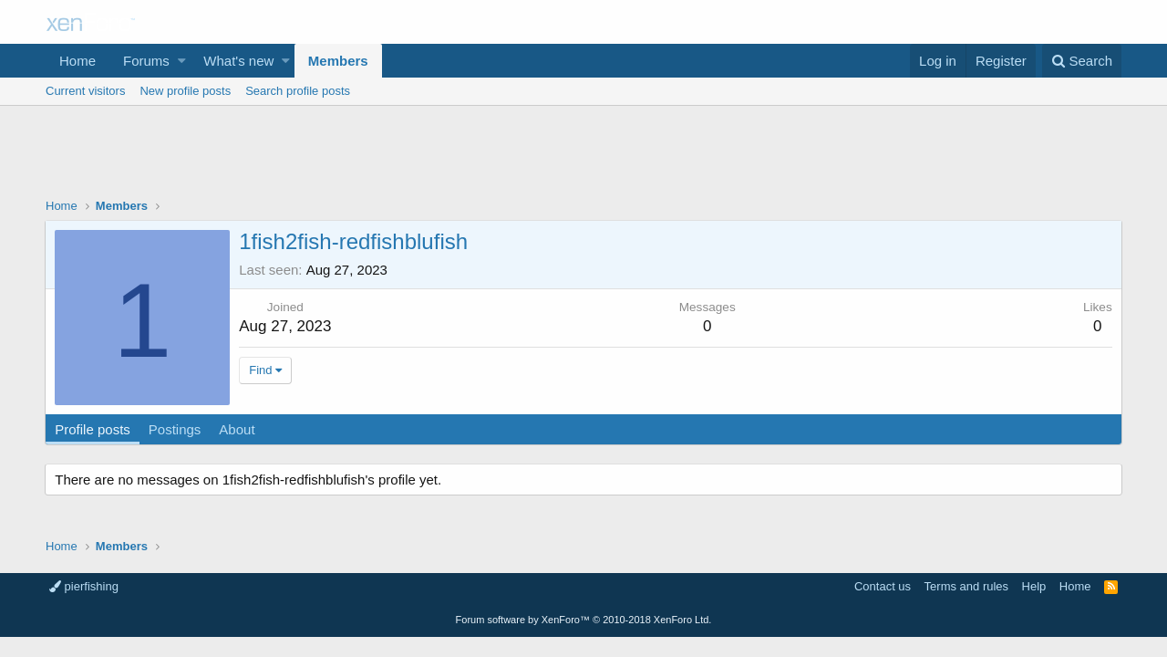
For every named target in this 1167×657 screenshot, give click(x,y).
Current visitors (85, 91)
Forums (146, 60)
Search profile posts (297, 91)
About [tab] (237, 429)
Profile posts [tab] (93, 429)
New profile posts (185, 91)
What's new (238, 60)
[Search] (1081, 61)
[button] (182, 61)
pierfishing (84, 586)
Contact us (882, 586)
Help (1034, 586)
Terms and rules (966, 586)
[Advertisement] (583, 156)
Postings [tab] (176, 429)
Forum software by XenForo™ (584, 619)
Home (77, 60)
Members (338, 60)
